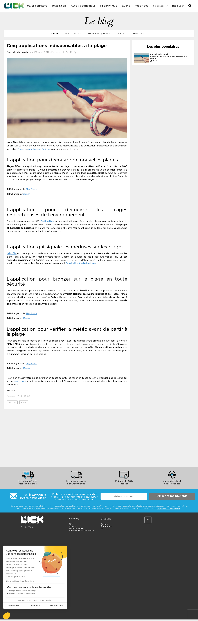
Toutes (54, 33)
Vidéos (120, 33)
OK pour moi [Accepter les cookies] (56, 605)
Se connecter (160, 6)
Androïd (12, 402)
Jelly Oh (11, 253)
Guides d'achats (139, 33)
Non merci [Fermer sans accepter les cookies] (13, 605)
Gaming (125, 6)
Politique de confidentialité (81, 530)
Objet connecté (37, 6)
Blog (103, 528)
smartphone (20, 381)
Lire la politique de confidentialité (20, 581)
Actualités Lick (73, 33)
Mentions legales (76, 528)
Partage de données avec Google (22, 591)
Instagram (106, 526)
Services (73, 526)
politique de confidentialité (168, 508)
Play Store (31, 189)
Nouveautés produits (99, 33)
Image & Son (59, 6)
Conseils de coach (17, 52)
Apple (24, 402)
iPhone (21, 149)
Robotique (141, 6)
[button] (6, 615)
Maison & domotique (82, 6)
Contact (104, 524)
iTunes (26, 194)
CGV (71, 524)
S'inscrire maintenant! (172, 496)
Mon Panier (178, 6)
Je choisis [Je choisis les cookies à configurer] (35, 605)
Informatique (108, 6)
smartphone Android (39, 149)
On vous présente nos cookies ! (22, 593)
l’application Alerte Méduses (81, 263)
